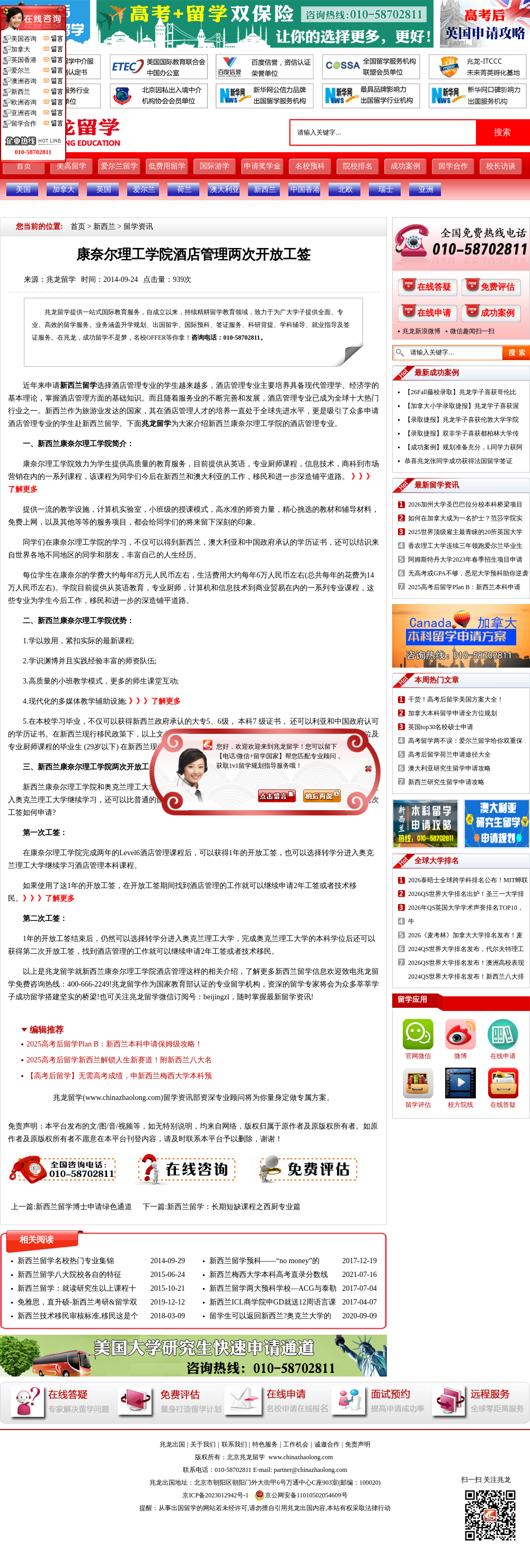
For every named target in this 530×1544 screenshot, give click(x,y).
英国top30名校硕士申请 (440, 727)
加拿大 (63, 189)
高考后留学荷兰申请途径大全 (449, 754)
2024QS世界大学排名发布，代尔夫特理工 (466, 949)
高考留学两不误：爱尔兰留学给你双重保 (465, 740)
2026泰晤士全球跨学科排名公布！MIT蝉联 (468, 880)
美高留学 (71, 166)
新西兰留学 (78, 385)
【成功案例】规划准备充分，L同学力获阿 (463, 447)
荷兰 (184, 189)
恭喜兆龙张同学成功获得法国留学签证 (458, 461)
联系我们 (234, 1444)
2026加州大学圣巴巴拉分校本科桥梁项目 (465, 504)
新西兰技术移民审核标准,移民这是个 (77, 1316)
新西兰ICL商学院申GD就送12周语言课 (272, 1302)
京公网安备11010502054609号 (301, 1495)
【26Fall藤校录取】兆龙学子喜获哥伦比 (460, 392)
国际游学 (214, 166)
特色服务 (265, 1444)
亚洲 (426, 189)
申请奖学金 (262, 166)
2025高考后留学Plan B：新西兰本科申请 (464, 587)
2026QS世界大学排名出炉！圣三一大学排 (466, 894)
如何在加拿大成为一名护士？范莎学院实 (465, 518)
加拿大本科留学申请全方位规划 (452, 713)
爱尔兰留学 (119, 166)
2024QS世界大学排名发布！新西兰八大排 (466, 976)
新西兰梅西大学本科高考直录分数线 (268, 1275)
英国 (103, 189)
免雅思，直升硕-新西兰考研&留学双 (77, 1302)
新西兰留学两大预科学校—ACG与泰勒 (273, 1288)
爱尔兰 (144, 189)
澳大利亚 (225, 189)
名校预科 (310, 166)
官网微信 (418, 1056)
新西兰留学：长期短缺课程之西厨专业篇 (234, 1207)
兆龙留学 (61, 279)
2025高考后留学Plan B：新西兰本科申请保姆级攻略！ (114, 1044)
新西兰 (265, 189)
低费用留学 (167, 166)
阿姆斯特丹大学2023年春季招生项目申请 (465, 559)
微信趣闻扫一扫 (472, 331)
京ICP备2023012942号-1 (215, 1495)
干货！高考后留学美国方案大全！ (456, 699)
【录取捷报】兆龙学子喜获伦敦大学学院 (461, 419)
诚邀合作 (327, 1444)
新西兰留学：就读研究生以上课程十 (76, 1288)
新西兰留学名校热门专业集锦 (65, 1261)
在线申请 (434, 312)
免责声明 (357, 1444)
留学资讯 (138, 226)
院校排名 (358, 166)
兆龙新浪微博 (421, 331)
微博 (460, 1056)
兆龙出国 (172, 1444)
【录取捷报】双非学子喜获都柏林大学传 (461, 433)
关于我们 (203, 1444)
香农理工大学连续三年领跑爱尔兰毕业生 (465, 545)
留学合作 (453, 166)
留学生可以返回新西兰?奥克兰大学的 (270, 1316)
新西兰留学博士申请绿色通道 (84, 1207)
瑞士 (385, 189)
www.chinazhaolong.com (123, 1098)
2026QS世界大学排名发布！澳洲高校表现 (466, 962)
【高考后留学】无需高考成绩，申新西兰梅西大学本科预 (119, 1076)
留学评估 (418, 1104)
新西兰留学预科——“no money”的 (264, 1261)
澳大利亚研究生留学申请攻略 (449, 768)
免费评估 (498, 286)
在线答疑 (434, 286)
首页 (23, 166)
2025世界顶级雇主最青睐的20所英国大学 (465, 532)
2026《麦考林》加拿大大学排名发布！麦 (465, 935)
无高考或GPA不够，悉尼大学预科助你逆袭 (468, 573)
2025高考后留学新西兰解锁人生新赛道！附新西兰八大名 (119, 1060)
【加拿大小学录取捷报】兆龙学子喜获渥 (461, 406)
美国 (23, 189)
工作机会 (295, 1444)
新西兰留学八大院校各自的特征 (69, 1275)
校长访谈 (501, 166)
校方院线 (460, 1104)
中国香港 (305, 189)
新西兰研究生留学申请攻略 (446, 782)
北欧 (345, 189)
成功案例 (405, 166)
